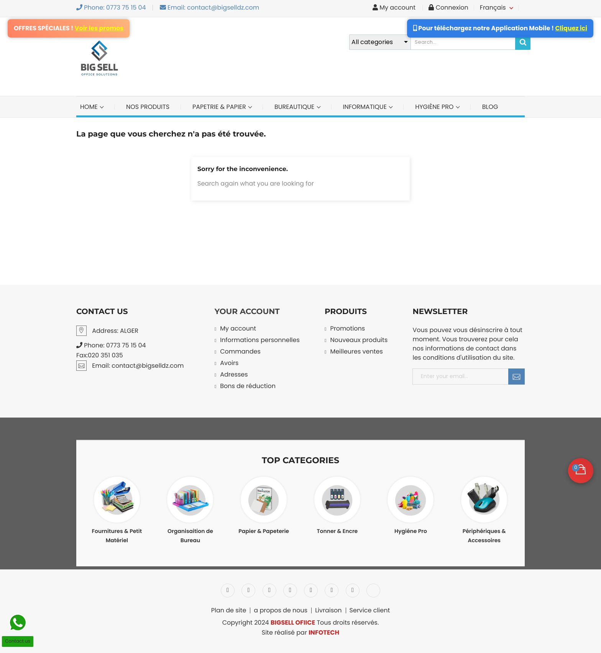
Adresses (234, 375)
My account (238, 329)
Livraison (328, 610)
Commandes (240, 352)
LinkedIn (373, 590)
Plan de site (228, 610)
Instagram (353, 590)
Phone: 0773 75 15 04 (111, 7)
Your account (247, 311)
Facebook (228, 590)
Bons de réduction (248, 386)
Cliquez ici (571, 28)
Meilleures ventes (356, 352)
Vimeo (331, 590)
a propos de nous (280, 610)
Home (89, 106)
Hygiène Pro (435, 106)
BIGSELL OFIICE (293, 622)
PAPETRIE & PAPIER (220, 106)
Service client (370, 610)
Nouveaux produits (359, 340)
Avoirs (229, 363)
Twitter (248, 590)
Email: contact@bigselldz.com (209, 7)
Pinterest (311, 590)
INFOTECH (324, 632)
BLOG (490, 106)
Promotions (347, 329)
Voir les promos (99, 28)
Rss (269, 590)
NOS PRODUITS (147, 106)
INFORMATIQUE (366, 106)
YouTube (290, 590)
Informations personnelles (260, 340)
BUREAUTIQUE (295, 106)
